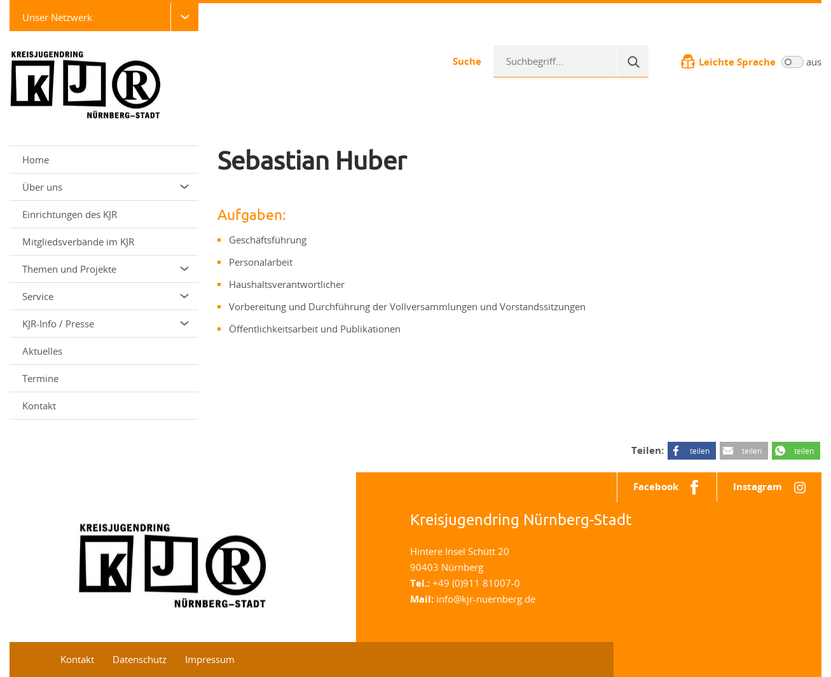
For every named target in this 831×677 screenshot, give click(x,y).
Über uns (105, 187)
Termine (40, 378)
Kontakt (39, 405)
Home (35, 159)
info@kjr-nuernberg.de (485, 598)
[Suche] (633, 61)
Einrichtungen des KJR (69, 214)
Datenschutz (140, 659)
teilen (700, 451)
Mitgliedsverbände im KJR (78, 241)
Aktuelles (42, 351)
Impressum (210, 659)
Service (105, 296)
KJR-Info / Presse (105, 323)
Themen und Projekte (105, 269)
